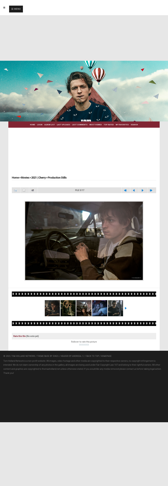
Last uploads (63, 125)
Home (32, 125)
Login (39, 125)
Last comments (80, 125)
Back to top (92, 356)
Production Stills (57, 177)
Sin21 (56, 356)
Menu (17, 9)
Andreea (77, 356)
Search (134, 125)
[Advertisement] (84, 38)
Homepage (106, 356)
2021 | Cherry (38, 177)
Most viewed (96, 125)
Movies (25, 177)
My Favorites (122, 125)
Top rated (109, 125)
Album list (49, 125)
